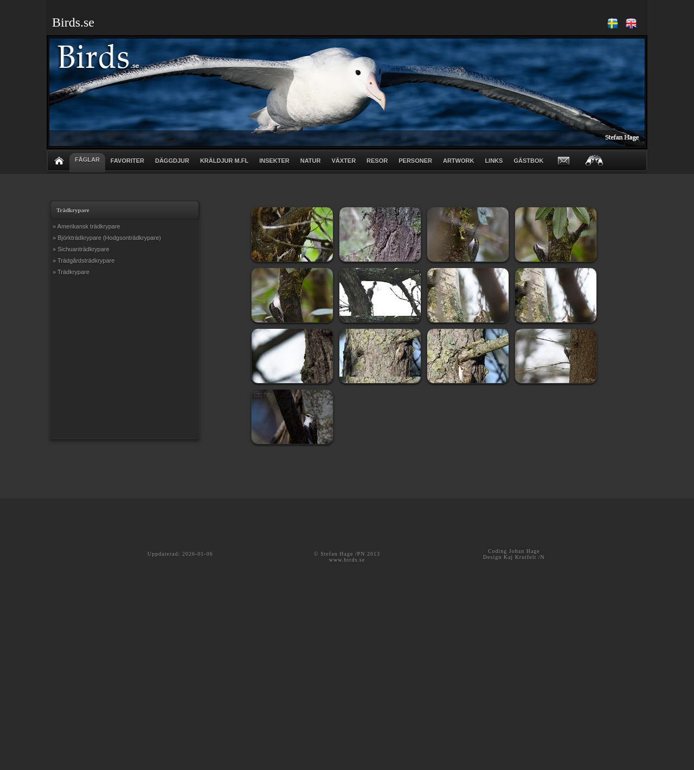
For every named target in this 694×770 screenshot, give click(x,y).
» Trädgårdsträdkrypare (83, 260)
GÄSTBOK (528, 160)
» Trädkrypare (71, 272)
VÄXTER (343, 160)
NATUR (310, 160)
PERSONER (415, 160)
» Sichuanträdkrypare (81, 249)
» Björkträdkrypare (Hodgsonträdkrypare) (107, 237)
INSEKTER (274, 160)
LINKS (494, 160)
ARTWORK (458, 160)
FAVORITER (127, 160)
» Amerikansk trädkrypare (86, 226)
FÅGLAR (87, 159)
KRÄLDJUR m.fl (224, 160)
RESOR (377, 160)
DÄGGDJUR (172, 160)
